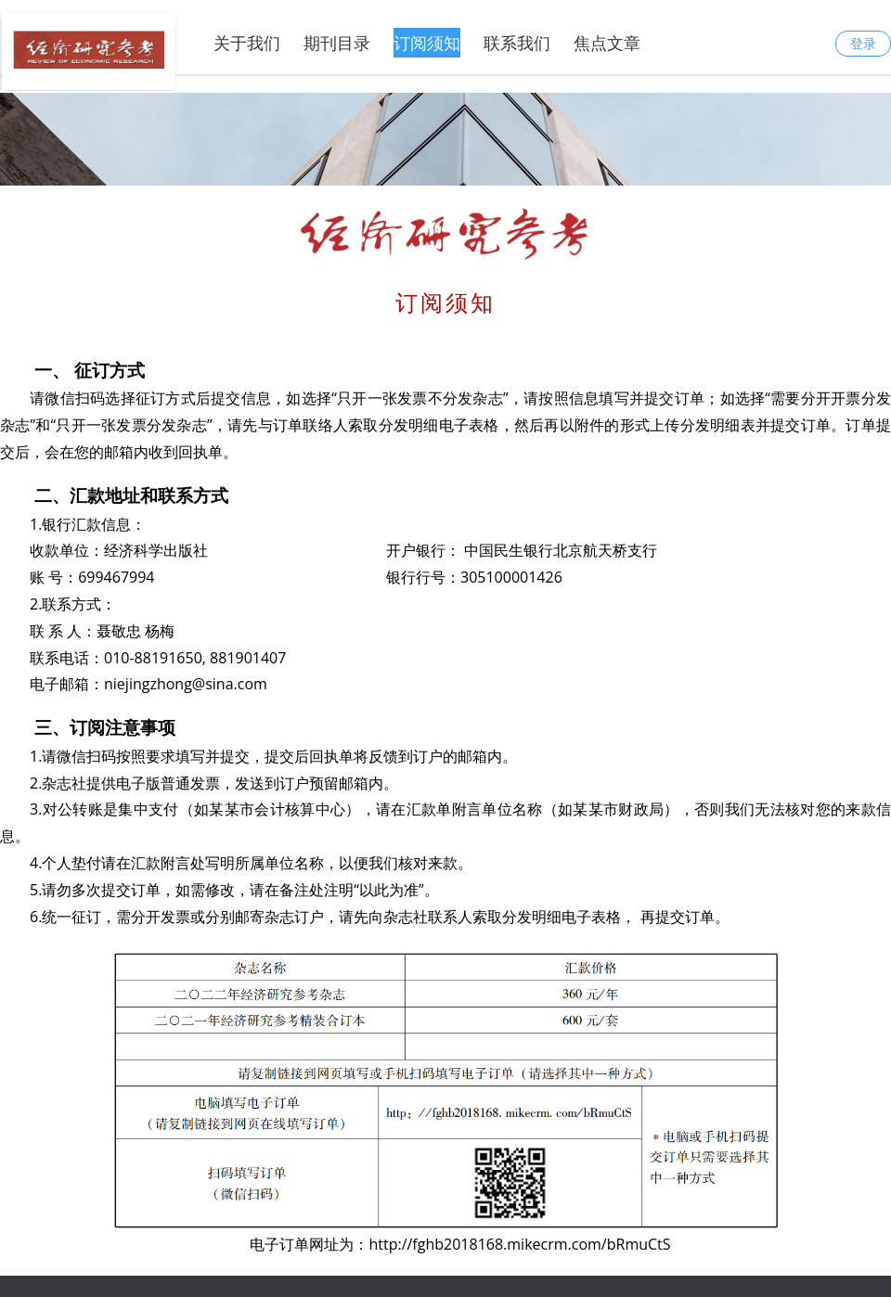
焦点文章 (607, 43)
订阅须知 (427, 43)
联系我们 (517, 43)
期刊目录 (336, 43)
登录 (863, 43)
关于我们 (246, 43)
